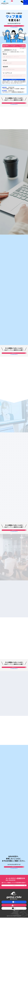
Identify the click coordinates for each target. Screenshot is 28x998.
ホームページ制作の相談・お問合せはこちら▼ (14, 30)
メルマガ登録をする (14, 954)
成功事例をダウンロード (13, 27)
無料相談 (14, 973)
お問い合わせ (14, 985)
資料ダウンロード (14, 979)
